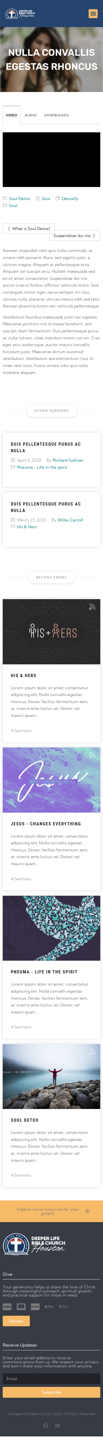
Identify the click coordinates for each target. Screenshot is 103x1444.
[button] (93, 13)
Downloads (56, 115)
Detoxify (70, 198)
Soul (46, 198)
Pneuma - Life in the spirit (42, 467)
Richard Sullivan (68, 460)
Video (11, 115)
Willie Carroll (70, 520)
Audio (31, 115)
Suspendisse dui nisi (74, 235)
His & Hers (27, 526)
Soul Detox (19, 198)
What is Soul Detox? (28, 228)
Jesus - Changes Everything (46, 823)
